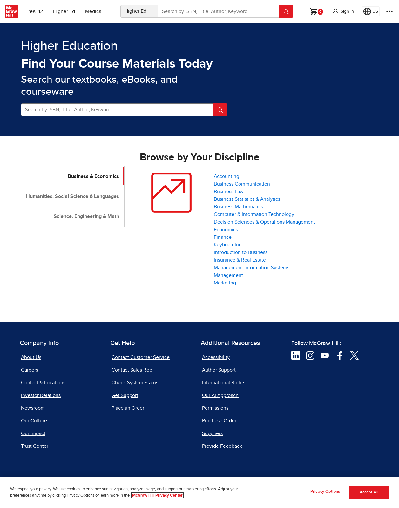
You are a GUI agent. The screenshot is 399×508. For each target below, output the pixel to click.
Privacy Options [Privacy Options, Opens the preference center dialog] (325, 492)
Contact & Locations (43, 382)
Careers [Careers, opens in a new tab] (29, 370)
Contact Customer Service (141, 357)
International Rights (223, 382)
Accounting (226, 176)
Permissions (215, 408)
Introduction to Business (240, 252)
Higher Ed (64, 11)
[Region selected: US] (371, 11)
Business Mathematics (238, 206)
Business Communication (242, 183)
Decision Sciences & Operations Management (264, 222)
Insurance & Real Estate (240, 260)
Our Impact (33, 433)
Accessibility (216, 357)
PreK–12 (34, 11)
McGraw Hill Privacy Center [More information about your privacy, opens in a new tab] (157, 495)
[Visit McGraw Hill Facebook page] (339, 354)
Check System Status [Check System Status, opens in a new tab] (135, 382)
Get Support (125, 395)
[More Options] (389, 11)
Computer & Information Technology (254, 214)
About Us (31, 357)
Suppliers (212, 433)
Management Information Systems (251, 267)
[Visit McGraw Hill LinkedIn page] (295, 354)
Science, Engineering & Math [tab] (86, 216)
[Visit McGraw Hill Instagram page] (310, 354)
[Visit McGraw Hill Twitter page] (354, 354)
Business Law (229, 191)
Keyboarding (228, 244)
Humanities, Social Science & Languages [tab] (72, 196)
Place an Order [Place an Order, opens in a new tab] (128, 408)
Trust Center (34, 446)
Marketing (225, 282)
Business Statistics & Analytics (247, 199)
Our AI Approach (220, 395)
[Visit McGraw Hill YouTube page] (325, 354)
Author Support (219, 370)
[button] (342, 11)
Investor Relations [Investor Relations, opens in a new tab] (41, 395)
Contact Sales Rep (132, 370)
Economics (226, 229)
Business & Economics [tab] (93, 176)
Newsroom (33, 408)
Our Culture (34, 420)
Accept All (369, 492)
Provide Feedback (222, 446)
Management (228, 275)
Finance (223, 237)
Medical (94, 11)
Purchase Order (219, 420)
